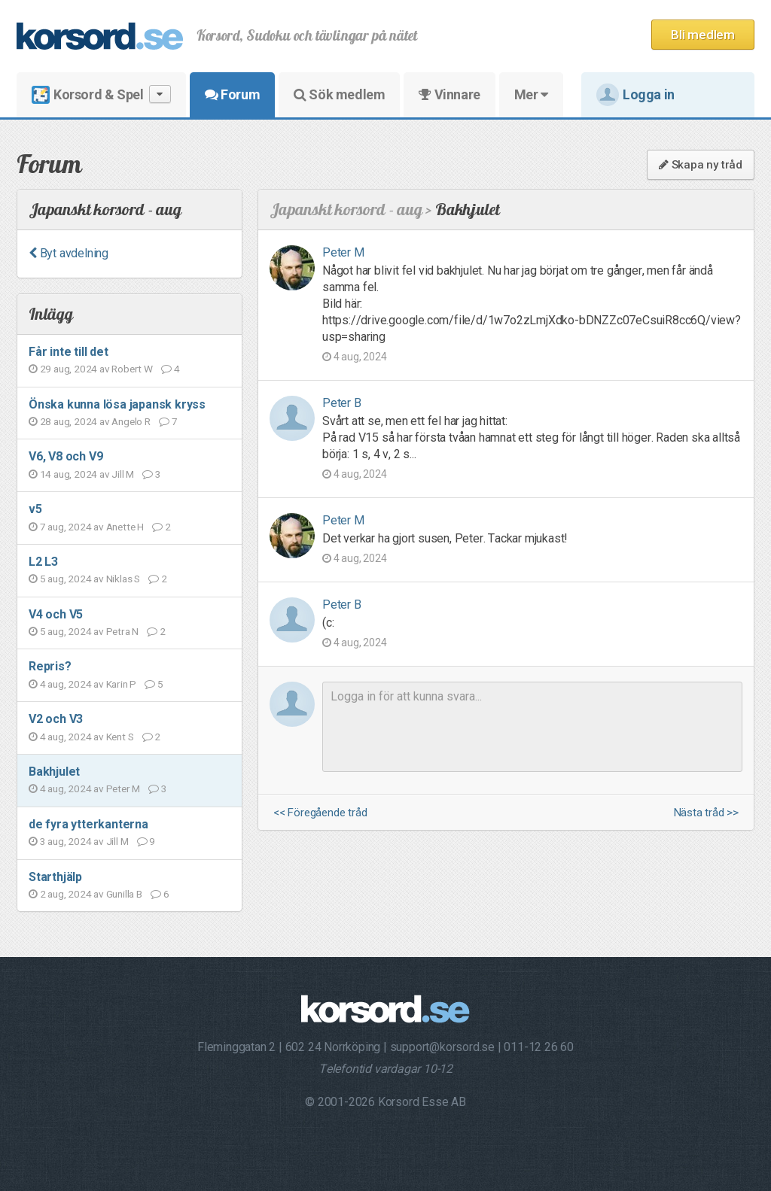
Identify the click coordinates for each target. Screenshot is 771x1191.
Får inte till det (68, 352)
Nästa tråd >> (706, 813)
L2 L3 (43, 561)
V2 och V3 (56, 719)
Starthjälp (55, 877)
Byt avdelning (68, 253)
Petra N (122, 631)
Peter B (341, 403)
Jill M (122, 474)
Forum (232, 94)
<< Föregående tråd (320, 813)
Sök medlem (339, 94)
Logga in (635, 95)
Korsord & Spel (101, 94)
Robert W (131, 369)
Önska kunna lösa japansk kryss (117, 404)
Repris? (50, 666)
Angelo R (130, 421)
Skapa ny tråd (700, 165)
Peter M (123, 788)
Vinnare (449, 94)
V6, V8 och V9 (65, 456)
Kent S (120, 737)
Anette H (125, 527)
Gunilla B (124, 894)
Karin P (121, 684)
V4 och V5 (56, 614)
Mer (531, 94)
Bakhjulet (54, 771)
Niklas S (123, 579)
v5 (35, 509)
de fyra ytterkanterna (88, 824)
